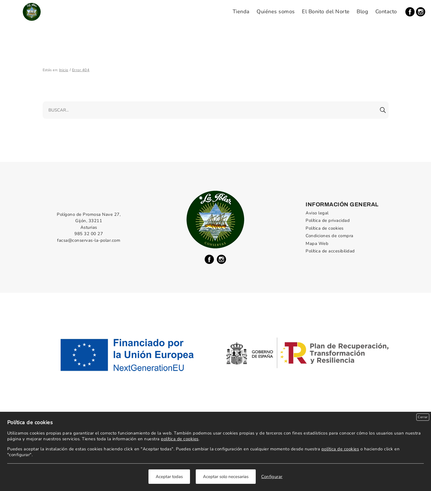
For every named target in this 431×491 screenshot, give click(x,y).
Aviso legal (317, 213)
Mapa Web (317, 243)
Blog (362, 11)
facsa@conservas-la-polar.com (88, 240)
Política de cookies (324, 228)
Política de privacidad (328, 220)
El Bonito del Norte (325, 11)
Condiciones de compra (329, 236)
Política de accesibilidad (330, 251)
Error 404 (80, 70)
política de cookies (179, 439)
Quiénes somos (276, 11)
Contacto (386, 11)
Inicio (63, 70)
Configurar (272, 476)
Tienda (241, 11)
